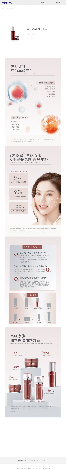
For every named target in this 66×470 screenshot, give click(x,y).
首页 (2, 9)
